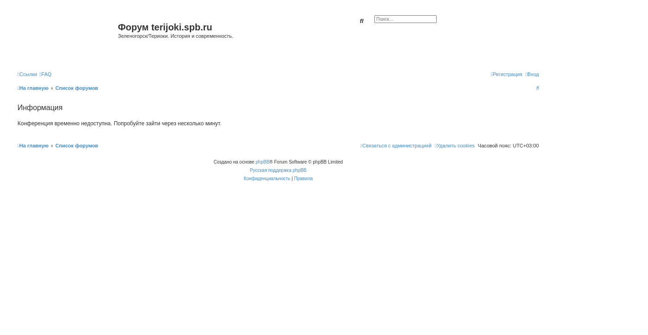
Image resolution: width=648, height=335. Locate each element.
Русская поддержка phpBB (278, 170)
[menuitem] (46, 74)
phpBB (262, 162)
